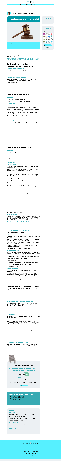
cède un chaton (16, 86)
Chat (11, 10)
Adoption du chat (15, 10)
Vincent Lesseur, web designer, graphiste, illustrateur (19, 424)
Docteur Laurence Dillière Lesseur (30, 453)
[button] (51, 7)
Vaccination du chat (14, 402)
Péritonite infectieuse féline (15, 400)
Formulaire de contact (30, 446)
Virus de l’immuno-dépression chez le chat (18, 403)
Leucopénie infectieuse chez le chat (17, 397)
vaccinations (11, 137)
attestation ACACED (13, 205)
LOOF (26, 198)
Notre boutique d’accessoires (30, 449)
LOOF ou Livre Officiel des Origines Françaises (18, 398)
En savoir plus (9, 281)
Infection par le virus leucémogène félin (17, 396)
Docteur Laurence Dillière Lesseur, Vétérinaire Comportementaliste (21, 414)
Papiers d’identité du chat (15, 399)
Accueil (8, 10)
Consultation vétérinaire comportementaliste (30, 451)
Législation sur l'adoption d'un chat (24, 10)
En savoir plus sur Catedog (30, 455)
